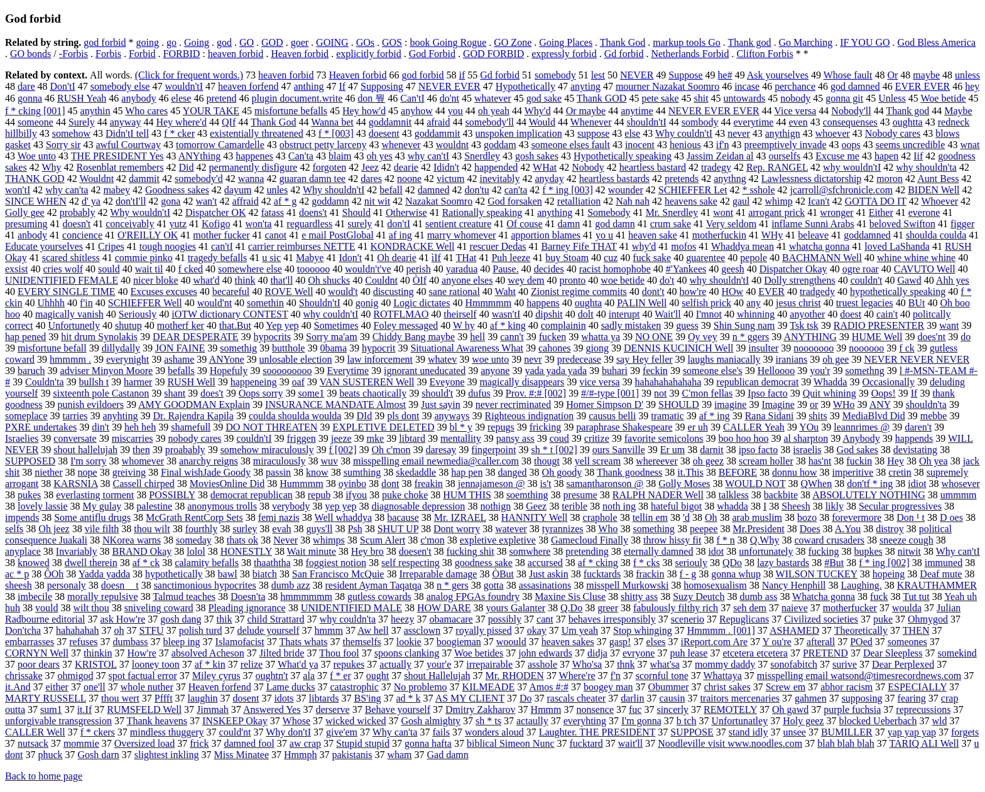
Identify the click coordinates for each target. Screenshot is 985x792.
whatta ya (600, 336)
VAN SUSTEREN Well (367, 382)
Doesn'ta (248, 596)
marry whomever (461, 235)
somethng (865, 370)
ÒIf (420, 280)
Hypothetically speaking (623, 156)
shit (701, 98)
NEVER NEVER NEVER (916, 359)
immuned (943, 562)
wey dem (526, 280)
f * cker (179, 133)
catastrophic (354, 687)
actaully (532, 720)
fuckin (859, 461)
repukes (349, 664)
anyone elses (467, 280)
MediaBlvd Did (873, 415)
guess (687, 325)
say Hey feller (644, 359)
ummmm (958, 495)
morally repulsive (102, 596)
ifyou (356, 495)
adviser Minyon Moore (106, 370)
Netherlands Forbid (690, 53)
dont (390, 483)
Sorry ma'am (331, 336)
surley (244, 528)
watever (511, 528)
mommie (81, 743)
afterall (821, 641)
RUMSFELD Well (144, 709)
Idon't (350, 257)
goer (299, 42)
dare (26, 86)
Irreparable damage (438, 574)
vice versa (599, 382)
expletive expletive (498, 540)
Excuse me (837, 156)
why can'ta (66, 190)
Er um (672, 449)
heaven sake (652, 235)
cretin (899, 472)
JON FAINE (180, 348)
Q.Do (571, 607)
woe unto (490, 359)
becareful (231, 291)
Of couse (524, 223)
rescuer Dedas (497, 246)
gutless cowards (379, 596)
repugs (500, 427)
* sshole (759, 190)
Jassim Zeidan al (720, 156)
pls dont (403, 415)
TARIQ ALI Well (924, 743)
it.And (17, 687)
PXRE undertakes (41, 427)
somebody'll (489, 122)
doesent (384, 133)
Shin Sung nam (744, 325)
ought (377, 675)
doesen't (415, 551)
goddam (500, 144)
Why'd (538, 110)
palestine (154, 506)
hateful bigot (676, 506)
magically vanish (69, 314)
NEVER (636, 75)
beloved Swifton (902, 223)
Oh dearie (396, 257)
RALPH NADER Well (658, 495)
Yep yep (282, 325)
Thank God (622, 42)
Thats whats (304, 641)
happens (542, 302)
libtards (324, 698)
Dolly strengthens (799, 280)
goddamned (867, 235)
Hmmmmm (488, 302)
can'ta (516, 190)
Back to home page (43, 776)
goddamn (330, 201)
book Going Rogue (448, 42)
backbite (781, 495)
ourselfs (785, 156)
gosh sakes (536, 156)
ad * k (408, 698)
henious (685, 144)
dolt (586, 314)
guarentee (705, 257)
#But (834, 562)
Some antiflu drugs (92, 517)
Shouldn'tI (319, 302)
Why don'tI (288, 732)
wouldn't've (368, 269)
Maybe (958, 110)
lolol (196, 551)
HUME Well (877, 336)
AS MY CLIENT (469, 698)
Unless (892, 98)
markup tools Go (687, 42)
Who (608, 528)
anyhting (120, 415)
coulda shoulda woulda (295, 415)
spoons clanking (407, 653)
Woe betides (478, 653)
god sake (544, 98)
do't (667, 280)
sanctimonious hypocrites (205, 585)
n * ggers (751, 336)
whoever (832, 133)
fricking (546, 427)
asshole (542, 664)
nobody (795, 98)
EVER (771, 291)
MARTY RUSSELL (45, 698)
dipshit (549, 314)
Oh (711, 517)
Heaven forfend (219, 687)
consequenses (850, 122)
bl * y (461, 427)
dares (371, 178)
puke (883, 619)
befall (390, 190)
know (317, 472)
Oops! (883, 393)
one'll (95, 687)
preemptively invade (785, 144)
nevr (532, 359)
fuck (879, 596)
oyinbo (352, 483)
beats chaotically (372, 393)
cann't (512, 336)
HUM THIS (467, 495)
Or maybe (586, 110)
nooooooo (813, 348)
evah (281, 528)
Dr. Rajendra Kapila (193, 415)
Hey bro (367, 551)
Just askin (549, 574)
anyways (451, 415)
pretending (586, 551)
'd (686, 517)
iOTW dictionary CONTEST (229, 314)
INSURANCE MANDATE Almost (335, 404)
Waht (505, 291)
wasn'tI (506, 314)
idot (716, 551)
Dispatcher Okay (793, 269)
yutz (178, 223)
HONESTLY (246, 551)
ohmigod (76, 675)
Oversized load (144, 743)
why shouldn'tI (719, 280)
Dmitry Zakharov (480, 709)
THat (466, 257)
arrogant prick (776, 212)
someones (907, 641)
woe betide (623, 280)
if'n (722, 144)
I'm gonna (641, 720)
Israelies (21, 438)
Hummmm (301, 483)
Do (526, 698)
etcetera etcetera (754, 653)
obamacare (450, 619)
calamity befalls (207, 562)
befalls (181, 370)
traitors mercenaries (740, 698)
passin (278, 472)
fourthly (201, 528)
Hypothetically (525, 86)
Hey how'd (364, 110)
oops (851, 144)
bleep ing (181, 641)
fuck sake (652, 257)
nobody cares (194, 438)
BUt (916, 302)
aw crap (305, 743)
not (660, 393)
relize (252, 664)
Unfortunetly (74, 325)
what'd (206, 280)
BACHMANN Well (822, 257)
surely (359, 223)
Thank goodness (629, 472)
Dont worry (456, 528)
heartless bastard (652, 167)
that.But (235, 325)
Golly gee (25, 212)
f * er (340, 675)
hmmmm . (70, 359)
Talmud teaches (184, 596)
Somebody (608, 212)
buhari (615, 370)
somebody (555, 75)
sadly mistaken (631, 325)
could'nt (235, 732)
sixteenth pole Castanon (101, 393)
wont (723, 212)
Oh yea (933, 461)
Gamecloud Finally (589, 540)
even (797, 122)
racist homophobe (615, 269)
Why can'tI (958, 551)
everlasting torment (95, 495)
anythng (730, 178)
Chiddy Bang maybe (414, 336)
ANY (880, 404)
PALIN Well (642, 302)
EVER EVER (922, 86)
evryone (639, 653)
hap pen (466, 472)
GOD (272, 42)
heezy (402, 619)
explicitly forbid (368, 53)
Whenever (591, 122)
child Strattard (275, 619)
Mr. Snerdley (672, 212)
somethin (265, 302)
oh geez (708, 461)
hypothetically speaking (897, 291)
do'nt (449, 98)
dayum (238, 190)
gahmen (811, 698)
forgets (965, 732)
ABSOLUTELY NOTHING (868, 495)
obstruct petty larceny (323, 144)
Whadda (830, 382)
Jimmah (213, 709)
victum (450, 178)
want (949, 325)
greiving (129, 472)
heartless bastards (614, 178)
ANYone (226, 359)
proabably (185, 449)
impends (22, 517)
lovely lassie (43, 506)
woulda (907, 607)
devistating (915, 449)
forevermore (856, 517)
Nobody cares (892, 133)
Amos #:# (549, 687)
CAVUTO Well (924, 269)
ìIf (436, 257)
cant (544, 619)
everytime (753, 122)
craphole (600, 517)
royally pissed (483, 630)
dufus (479, 393)
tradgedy (817, 291)
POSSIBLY (172, 495)
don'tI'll (131, 201)
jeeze (341, 438)
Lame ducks (290, 687)
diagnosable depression (418, 506)
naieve (794, 607)
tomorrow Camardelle (220, 144)
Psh (355, 528)
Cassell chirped (144, 483)
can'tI (222, 246)
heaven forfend (248, 86)
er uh (698, 427)
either (56, 687)
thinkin (98, 653)
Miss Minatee (241, 754)
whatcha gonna (819, 246)
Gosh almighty (430, 720)
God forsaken (514, 201)
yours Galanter (515, 607)
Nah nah (633, 201)
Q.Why (765, 540)
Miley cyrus (216, 675)
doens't (313, 212)
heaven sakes (567, 641)
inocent (640, 144)
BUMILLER (847, 732)
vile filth (102, 528)
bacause (403, 517)
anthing (308, 86)
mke (375, 438)
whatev (442, 359)
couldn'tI (253, 438)
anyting (585, 86)
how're (693, 291)
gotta (494, 585)
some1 (311, 393)
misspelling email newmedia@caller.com (436, 461)
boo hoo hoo (744, 438)
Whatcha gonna (823, 596)
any (753, 302)
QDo (732, 562)
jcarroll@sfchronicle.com (841, 190)
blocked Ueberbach (878, 720)
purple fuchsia (852, 709)
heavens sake (691, 201)
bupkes (868, 551)
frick (199, 743)
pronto (573, 280)
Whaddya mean (742, 246)
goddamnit (390, 122)
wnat (969, 144)
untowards (745, 98)
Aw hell (373, 630)
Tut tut (916, 596)
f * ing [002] (884, 562)
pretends (682, 178)
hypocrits (272, 336)
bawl (227, 574)
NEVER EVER (449, 86)
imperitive (853, 472)
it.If (84, 709)
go (171, 42)
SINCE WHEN (36, 201)
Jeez (370, 167)
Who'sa (587, 664)
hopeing (889, 574)
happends (914, 438)
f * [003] (336, 133)
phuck (50, 754)
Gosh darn (98, 754)
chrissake (24, 675)
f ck (906, 348)
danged (512, 472)
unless (967, 75)
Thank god (749, 42)
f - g (688, 574)
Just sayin (440, 404)
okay (537, 630)
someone (35, 122)
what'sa (665, 664)
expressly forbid (564, 53)
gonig (367, 302)
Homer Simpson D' (604, 404)
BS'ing (367, 698)
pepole (753, 257)
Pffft (164, 698)
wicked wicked (355, 720)
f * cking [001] (35, 110)
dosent (246, 698)
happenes (254, 156)
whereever (657, 461)
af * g (285, 201)
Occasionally (888, 382)
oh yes (379, 156)
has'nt (820, 461)
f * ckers (97, 732)
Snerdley (482, 156)
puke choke (405, 495)
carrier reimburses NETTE (302, 246)
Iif (918, 156)
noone (409, 178)
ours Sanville (618, 449)
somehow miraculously (267, 449)
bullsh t (94, 382)
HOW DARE (444, 607)
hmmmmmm (306, 596)
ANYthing (199, 156)
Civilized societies (821, 619)
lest (598, 75)
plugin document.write (296, 98)
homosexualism (714, 585)
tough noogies (167, 246)
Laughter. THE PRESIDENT (597, 732)
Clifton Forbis (764, 53)
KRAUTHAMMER (937, 585)
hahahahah (77, 630)
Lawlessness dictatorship (811, 178)
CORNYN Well (36, 653)
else (632, 133)
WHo (844, 404)
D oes (951, 517)
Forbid (142, 53)
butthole (288, 348)
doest (850, 314)
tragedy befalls (218, 257)
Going (196, 42)
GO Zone (512, 42)
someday (194, 540)
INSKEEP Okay (235, 720)
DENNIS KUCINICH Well (678, 348)
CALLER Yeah (754, 427)
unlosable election (295, 359)
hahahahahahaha (668, 382)
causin (672, 698)
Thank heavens (157, 720)
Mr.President (759, 528)
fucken (553, 336)
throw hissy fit (672, 540)
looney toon (156, 664)
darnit (711, 449)
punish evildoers (91, 404)
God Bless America (937, 42)
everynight (127, 359)
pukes (29, 495)
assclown (422, 630)
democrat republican (251, 495)
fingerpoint (493, 449)
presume (580, 495)
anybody (138, 98)
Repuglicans (744, 619)
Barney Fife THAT (579, 246)
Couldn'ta (44, 382)
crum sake (670, 223)
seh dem (749, 607)
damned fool (249, 743)
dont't (653, 291)
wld (939, 720)
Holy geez (803, 720)
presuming (26, 223)
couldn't (867, 280)
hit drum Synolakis (99, 336)
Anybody (861, 438)
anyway (125, 122)
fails (441, 732)
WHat (545, 167)
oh (119, 630)
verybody (291, 506)
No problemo (420, 687)
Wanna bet (332, 122)
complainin (563, 325)
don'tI (398, 223)
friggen (301, 438)
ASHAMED (794, 630)
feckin (655, 370)
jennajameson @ (491, 483)
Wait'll (668, 314)
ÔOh (53, 574)
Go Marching (805, 42)
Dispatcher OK (215, 212)
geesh (732, 269)
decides (549, 269)
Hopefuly (229, 370)
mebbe (933, 415)
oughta (588, 302)
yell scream (598, 461)
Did (186, 167)
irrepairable (489, 664)
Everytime (348, 370)
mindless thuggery (167, 732)
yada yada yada (556, 370)
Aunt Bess (938, 178)
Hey (895, 461)
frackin (650, 574)
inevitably (499, 178)
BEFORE (738, 472)
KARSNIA (75, 483)
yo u (604, 235)
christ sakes (727, 687)
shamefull (190, 427)
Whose (296, 720)
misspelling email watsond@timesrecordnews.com (859, 675)
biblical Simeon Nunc (511, 743)
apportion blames (545, 235)
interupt (624, 314)
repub (319, 495)
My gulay (102, 506)
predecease (579, 359)
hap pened (25, 336)
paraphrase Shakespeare (624, 427)
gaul (741, 201)
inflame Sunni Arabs (812, 223)
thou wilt (152, 528)
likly (834, 506)
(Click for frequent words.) (189, 75)
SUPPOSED (30, 461)
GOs (365, 42)
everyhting (584, 720)
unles (277, 190)
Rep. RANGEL (777, 167)
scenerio (687, 619)
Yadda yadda (104, 574)
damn (569, 223)
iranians (792, 359)
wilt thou (91, 607)
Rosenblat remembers (119, 167)
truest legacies (864, 302)
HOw (732, 291)
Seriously (137, 314)
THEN (916, 630)
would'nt (214, 302)
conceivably (130, 223)
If (342, 86)
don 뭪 (371, 98)
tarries (75, 415)
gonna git (844, 98)
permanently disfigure (253, 167)
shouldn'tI (646, 122)
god (224, 42)
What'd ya (298, 664)
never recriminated (513, 404)
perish (418, 269)
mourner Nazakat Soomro (667, 86)
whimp (778, 201)
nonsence (595, 709)
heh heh (140, 427)
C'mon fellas (707, 393)
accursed (545, 562)
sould (109, 269)
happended (496, 167)
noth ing (619, 506)
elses (655, 641)
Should (356, 212)
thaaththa (272, 562)
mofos (683, 246)
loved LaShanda (897, 246)
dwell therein (91, 562)
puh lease (688, 653)
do (966, 336)
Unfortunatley (739, 720)
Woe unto (37, 156)
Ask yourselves (777, 75)
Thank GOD (602, 98)
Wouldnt (96, 178)
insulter (763, 348)
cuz (611, 257)
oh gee (835, 359)
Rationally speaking (482, 212)
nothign (495, 506)
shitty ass (639, 596)
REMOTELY (730, 709)
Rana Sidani (769, 415)
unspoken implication (519, 133)
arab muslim (757, 517)
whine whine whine (916, 257)
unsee (794, 732)
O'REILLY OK (147, 235)
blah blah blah (845, 743)
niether (48, 472)
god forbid (105, 42)
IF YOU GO (865, 42)
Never (285, 540)
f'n (616, 675)
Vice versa (795, 110)
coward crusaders (829, 540)
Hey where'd (181, 122)
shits (817, 415)
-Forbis (73, 53)
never (738, 133)
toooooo (313, 269)
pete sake (659, 98)
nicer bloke (155, 280)
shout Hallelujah (437, 675)
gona (170, 201)
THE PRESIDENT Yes (117, 156)
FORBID (181, 53)
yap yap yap (912, 732)
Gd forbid (624, 53)
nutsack (33, 743)
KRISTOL (96, 664)
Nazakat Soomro (438, 201)
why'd (644, 246)
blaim (340, 156)
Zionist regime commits (579, 291)
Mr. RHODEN (515, 675)
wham (399, 754)
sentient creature (458, 223)
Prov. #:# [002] (536, 393)
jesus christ (798, 302)
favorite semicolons (664, 438)
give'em (341, 732)
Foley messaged (406, 325)
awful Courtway (128, 144)
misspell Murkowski (627, 585)
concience (82, 235)
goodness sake (484, 562)
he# (725, 75)
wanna (251, 178)
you (455, 110)
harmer (138, 382)
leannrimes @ (862, 427)
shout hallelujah (85, 449)
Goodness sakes (177, 190)
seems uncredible (910, 144)
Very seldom (731, 223)
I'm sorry (88, 461)
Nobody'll (851, 110)
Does (810, 528)
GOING (332, 42)
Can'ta (300, 156)
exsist (16, 269)
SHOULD (678, 404)
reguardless (309, 223)
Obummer (668, 687)
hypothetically (174, 574)
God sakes (857, 449)
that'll (281, 280)
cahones (554, 348)
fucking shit (470, 551)
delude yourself (268, 630)
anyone (495, 370)
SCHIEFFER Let (692, 190)
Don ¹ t (910, 517)
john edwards (545, 653)
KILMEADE (488, 687)
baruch (31, 370)
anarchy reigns (208, 461)
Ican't (819, 201)
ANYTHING (809, 336)
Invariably (76, 551)
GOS (392, 42)
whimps (329, 540)
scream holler (766, 461)
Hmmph (300, 754)
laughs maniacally (724, 359)
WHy (772, 235)
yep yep (340, 506)
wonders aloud (494, 732)
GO (246, 42)
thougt (547, 461)
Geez (536, 506)
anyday (549, 178)
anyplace (23, 551)
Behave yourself (397, 709)
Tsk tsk (804, 325)
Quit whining (829, 393)
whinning (756, 314)
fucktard (586, 743)
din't (100, 427)
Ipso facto (768, 393)
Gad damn (448, 754)
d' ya (91, 201)
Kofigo (216, 223)
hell (477, 336)
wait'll (630, 743)
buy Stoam (567, 257)
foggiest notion (336, 562)
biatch (265, 574)
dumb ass (758, 596)
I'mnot (709, 314)
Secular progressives (900, 506)
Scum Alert (382, 540)
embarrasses (29, 641)
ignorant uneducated (424, 370)
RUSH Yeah (81, 98)
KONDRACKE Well (412, 246)
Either (881, 212)
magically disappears (522, 382)
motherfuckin (719, 235)
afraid (438, 122)
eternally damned (659, 551)
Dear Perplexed (903, 664)
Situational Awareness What (466, 348)
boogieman (459, 641)
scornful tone (662, 675)
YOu (809, 427)
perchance (795, 86)
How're (141, 653)
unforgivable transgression (58, 720)
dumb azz (290, 585)
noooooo (866, 348)
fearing (912, 698)
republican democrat (757, 382)
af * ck (146, 562)
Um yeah (580, 630)
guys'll (320, 528)
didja (597, 653)
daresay (440, 449)
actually (395, 664)
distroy (889, 528)
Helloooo (776, 370)
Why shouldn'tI (333, 190)
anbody (32, 235)
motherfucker (850, 607)
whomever (143, 461)
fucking (823, 551)
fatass (272, 212)
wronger (836, 212)
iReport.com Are (714, 641)
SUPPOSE (691, 732)
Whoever (939, 201)
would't (342, 291)
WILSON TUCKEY (816, 574)
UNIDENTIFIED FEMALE (61, 280)
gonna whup (736, 574)
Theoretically (861, 630)
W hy (464, 325)
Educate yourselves (44, 246)
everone (924, 212)
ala (309, 675)
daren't (918, 427)
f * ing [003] (567, 190)
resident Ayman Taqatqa (373, 585)
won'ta (258, 223)
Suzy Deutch (698, 596)
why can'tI (428, 156)
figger (962, 223)
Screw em (786, 687)
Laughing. (861, 585)
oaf (297, 382)
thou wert (120, 698)
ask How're (123, 619)
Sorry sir (63, 144)
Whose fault (848, 75)
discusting (393, 291)
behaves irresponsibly (612, 619)
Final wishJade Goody (206, 472)
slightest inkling (166, 754)
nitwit (909, 551)
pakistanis (352, 754)
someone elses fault (570, 144)
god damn (615, 223)
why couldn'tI (330, 314)
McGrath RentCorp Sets (194, 517)
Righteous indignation (529, 415)
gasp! (620, 641)
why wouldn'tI (852, 167)
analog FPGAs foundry (473, 596)
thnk (625, 664)
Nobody (588, 167)
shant (174, 393)
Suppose (685, 75)
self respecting (410, 562)
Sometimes (335, 325)
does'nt (932, 336)
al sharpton (806, 438)
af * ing (714, 415)
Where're (577, 675)
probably (77, 212)
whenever (400, 144)
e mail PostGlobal (338, 235)
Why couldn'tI (683, 133)
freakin (429, 483)
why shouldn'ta (926, 167)
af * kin (210, 664)
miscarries (132, 438)
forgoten (329, 167)
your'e (439, 664)
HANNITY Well (534, 517)
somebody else (120, 86)
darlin (632, 698)
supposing (862, 698)
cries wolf (63, 269)
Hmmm (546, 709)
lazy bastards (783, 562)
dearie (406, 167)
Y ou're (777, 641)
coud (559, 438)
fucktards (602, 574)
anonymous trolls (222, 506)
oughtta (908, 122)
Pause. (505, 269)
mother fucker (221, 235)
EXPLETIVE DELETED (383, 427)
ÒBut (503, 574)
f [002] (343, 449)
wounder (625, 190)
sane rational (454, 291)
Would (542, 122)
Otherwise (406, 212)
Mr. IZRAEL (460, 517)
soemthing (527, 495)
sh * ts (488, 720)
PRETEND (825, 653)
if (462, 75)
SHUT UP (398, 528)
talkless (734, 495)
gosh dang (180, 619)
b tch (687, 720)
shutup (128, 325)
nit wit (377, 201)
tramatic (667, 415)
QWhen (816, 483)
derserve (332, 709)
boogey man (608, 687)
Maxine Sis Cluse (570, 596)
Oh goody (562, 472)
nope (87, 472)
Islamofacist (239, 641)
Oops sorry (261, 393)
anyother (807, 314)
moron (889, 178)
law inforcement (380, 359)
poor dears (39, 664)
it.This (690, 472)
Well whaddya (344, 517)
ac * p (17, 574)
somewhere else (250, 269)
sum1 (51, 709)
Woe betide (943, 98)
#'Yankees (686, 269)
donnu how (794, 472)
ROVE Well (288, 291)
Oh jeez (53, 528)
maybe (926, 75)
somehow (71, 133)
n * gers (453, 585)
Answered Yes (272, 709)
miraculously (279, 461)
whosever (961, 483)
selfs (14, 528)
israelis (807, 449)
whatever (492, 98)
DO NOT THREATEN (271, 427)
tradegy (716, 167)
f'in (86, 302)
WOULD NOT (755, 483)
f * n (725, 540)
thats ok (242, 540)
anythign (782, 133)
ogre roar (860, 269)
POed (861, 641)
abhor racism (846, 687)
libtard (412, 438)
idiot (917, 483)
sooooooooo (287, 370)
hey (972, 86)
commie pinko (144, 257)
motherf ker (180, 325)
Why (51, 167)
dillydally (121, 348)
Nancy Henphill (794, 585)
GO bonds (30, 53)
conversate (74, 438)
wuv (329, 461)
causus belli (612, 415)
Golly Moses (684, 483)
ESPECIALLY (917, 687)
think (245, 280)
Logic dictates (421, 302)
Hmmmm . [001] (721, 630)
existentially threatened (256, 133)
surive (844, 664)
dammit (144, 178)
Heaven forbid (300, 53)
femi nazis (279, 517)
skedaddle (416, 472)
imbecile (35, 596)
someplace (26, 415)
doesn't (77, 223)
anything (554, 212)
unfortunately (766, 551)
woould (511, 641)
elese (181, 98)
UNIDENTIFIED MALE (351, 607)
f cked (191, 269)
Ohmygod (928, 619)
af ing (400, 235)
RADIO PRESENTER (879, 325)
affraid (245, 201)
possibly (504, 619)
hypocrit (378, 348)
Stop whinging (642, 630)
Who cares (146, 110)
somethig (238, 348)
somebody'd (199, 178)
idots (283, 698)
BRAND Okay (142, 551)
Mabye (310, 257)
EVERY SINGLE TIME (67, 291)
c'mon (432, 540)
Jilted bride (282, 653)
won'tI (17, 190)
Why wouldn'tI (140, 212)
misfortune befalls (290, 110)
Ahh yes (952, 280)
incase (746, 86)
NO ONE (654, 336)
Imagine (777, 404)
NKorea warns (131, 540)
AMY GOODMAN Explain (194, 404)
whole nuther (147, 687)
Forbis (108, 53)
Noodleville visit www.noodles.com (730, 743)
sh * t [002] (554, 449)
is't (546, 483)
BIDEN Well (933, 190)
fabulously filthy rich (675, 607)
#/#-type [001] (610, 393)
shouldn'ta (926, 404)
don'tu (476, 190)
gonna (30, 98)
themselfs (361, 641)
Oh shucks (329, 280)
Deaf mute (941, 574)
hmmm (329, 630)
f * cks (646, 562)
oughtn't (272, 675)
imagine (730, 404)
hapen (886, 156)
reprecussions (923, 709)
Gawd (910, 280)
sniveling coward (158, 607)
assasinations (545, 585)
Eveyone (447, 382)
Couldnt (381, 280)
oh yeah (493, 110)
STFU (151, 630)
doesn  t (120, 585)
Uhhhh (51, 302)
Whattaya (722, 675)
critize (596, 438)
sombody (700, 122)
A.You (848, 528)
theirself (460, 314)
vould (46, 607)
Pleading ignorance (247, 607)
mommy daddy (725, 664)
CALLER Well (35, 732)
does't (212, 393)
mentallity (460, 438)
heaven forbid (235, 53)
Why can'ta (395, 732)
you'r (820, 370)
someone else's (713, 370)
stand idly (748, 732)
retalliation (579, 201)
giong (597, 348)
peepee (703, 528)
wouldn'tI (184, 86)
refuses (83, 641)
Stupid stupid (362, 743)
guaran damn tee (312, 178)
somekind (957, 653)
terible (574, 506)
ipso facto (758, 449)
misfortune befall (52, 348)
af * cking (598, 562)
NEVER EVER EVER (713, 110)
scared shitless (71, 257)
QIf (229, 122)
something (654, 528)
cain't (887, 314)
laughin (203, 698)
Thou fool (339, 653)
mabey (116, 190)
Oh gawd (790, 709)
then (141, 449)
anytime (637, 110)
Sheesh (795, 506)
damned (434, 190)
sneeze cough (906, 540)
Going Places (565, 42)
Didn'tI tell (127, 133)
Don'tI (62, 86)
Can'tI (412, 98)
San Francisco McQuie (338, 574)
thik (224, 619)
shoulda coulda (936, 235)
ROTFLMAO (400, 314)
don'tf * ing (870, 483)
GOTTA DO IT (875, 201)
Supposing (382, 86)
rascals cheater (576, 698)
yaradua (462, 269)
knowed (34, 562)
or (814, 404)
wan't (206, 201)
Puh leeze (510, 257)
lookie (409, 641)
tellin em (650, 517)
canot (275, 235)
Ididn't (446, 167)
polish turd (200, 630)
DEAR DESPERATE (195, 336)
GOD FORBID (493, 53)
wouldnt (452, 144)
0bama (333, 348)
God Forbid (432, 53)
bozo (807, 517)
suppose (593, 133)
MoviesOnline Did (227, 483)
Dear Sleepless (893, 653)
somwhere (530, 551)
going (147, 42)
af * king (508, 325)
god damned (855, 86)
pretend (221, 98)
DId (364, 415)
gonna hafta (428, 743)
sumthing (362, 472)
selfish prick (706, 302)
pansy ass (515, 438)
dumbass (130, 641)
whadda (732, 506)
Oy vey (702, 336)
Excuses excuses (164, 291)
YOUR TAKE (211, 110)
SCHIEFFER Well (145, 302)
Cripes (111, 246)
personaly (66, 585)
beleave (813, 235)
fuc (635, 709)
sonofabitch (793, 664)
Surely (81, 122)
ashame (179, 359)
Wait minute (311, 551)
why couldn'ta (348, 619)
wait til (149, 269)
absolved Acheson (207, 653)
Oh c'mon (390, 449)
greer (607, 607)
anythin (95, 110)
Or (892, 75)
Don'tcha (23, 630)
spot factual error (142, 675)
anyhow (417, 110)
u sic (271, 257)
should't (437, 393)
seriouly (691, 562)
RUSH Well (191, 382)
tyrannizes (563, 528)
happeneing (254, 382)
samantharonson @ (605, 483)
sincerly (672, 709)
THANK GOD (35, 178)
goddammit (437, 133)
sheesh (18, 585)
